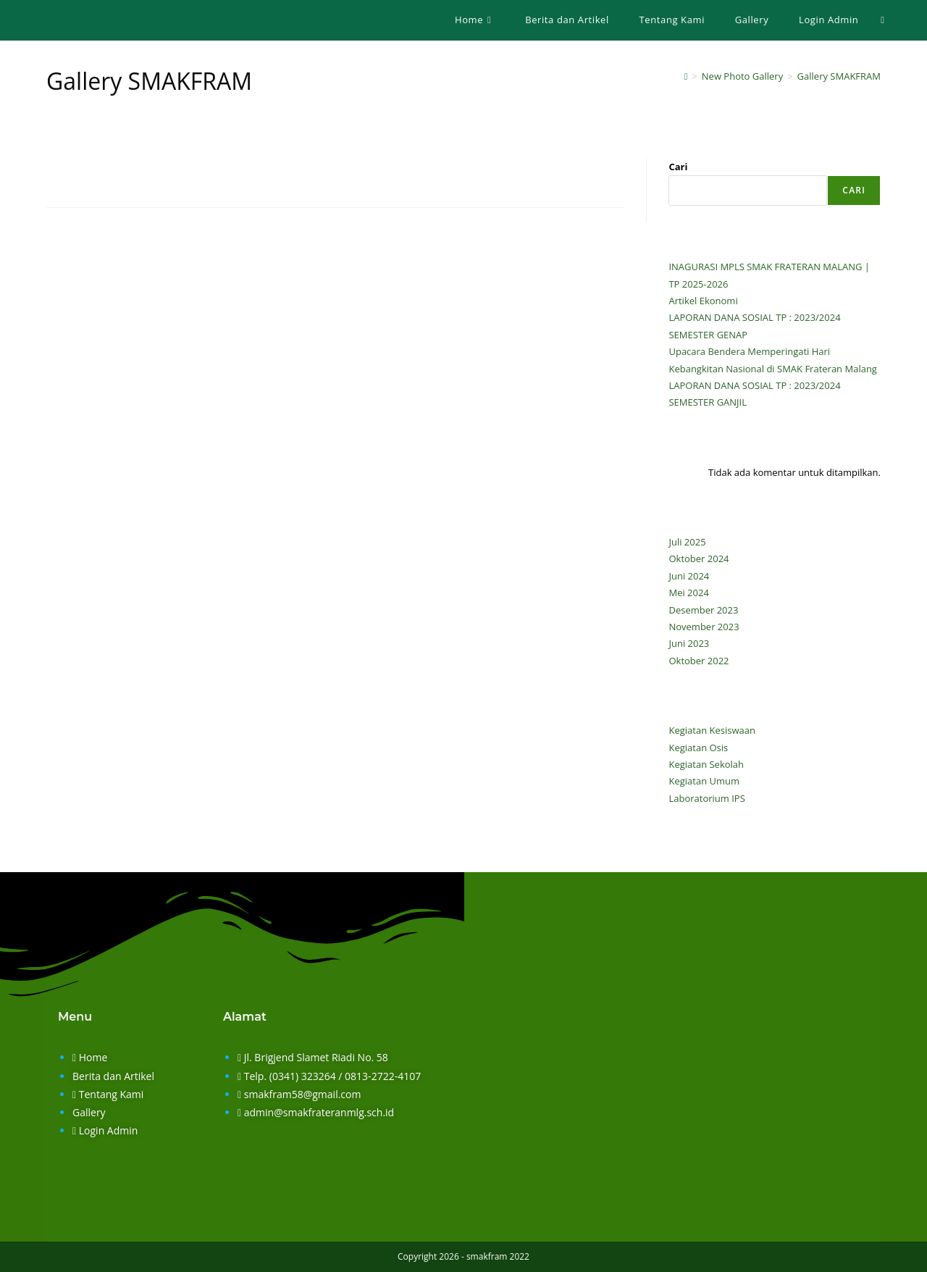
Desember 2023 (703, 609)
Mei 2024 (688, 592)
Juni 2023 (688, 643)
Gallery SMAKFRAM (839, 76)
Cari (677, 166)
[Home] (686, 76)
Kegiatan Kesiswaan (711, 730)
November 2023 (703, 626)
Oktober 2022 (698, 660)
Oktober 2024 (698, 558)
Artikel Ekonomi (702, 300)
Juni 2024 (688, 575)
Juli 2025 (686, 541)
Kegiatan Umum (703, 780)
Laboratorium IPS (706, 798)
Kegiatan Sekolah (706, 764)
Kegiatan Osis (698, 747)
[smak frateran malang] (668, 1120)
